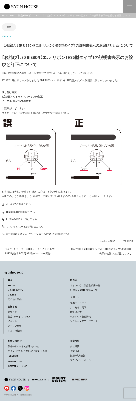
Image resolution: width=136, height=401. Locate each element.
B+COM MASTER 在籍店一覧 (84, 290)
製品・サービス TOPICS (122, 241)
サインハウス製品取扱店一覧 (85, 285)
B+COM (11, 285)
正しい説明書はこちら (18, 204)
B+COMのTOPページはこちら (21, 219)
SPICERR (12, 294)
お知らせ (12, 312)
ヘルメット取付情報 (80, 316)
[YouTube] (6, 388)
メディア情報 (15, 326)
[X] (20, 388)
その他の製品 (15, 299)
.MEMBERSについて (17, 366)
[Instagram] (26, 388)
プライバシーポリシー (81, 360)
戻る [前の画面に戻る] (9, 27)
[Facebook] (13, 388)
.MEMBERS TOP (15, 361)
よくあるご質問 (78, 307)
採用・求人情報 (77, 355)
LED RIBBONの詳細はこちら (20, 212)
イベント (12, 321)
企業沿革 (74, 351)
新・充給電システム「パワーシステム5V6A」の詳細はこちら (38, 233)
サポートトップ (78, 303)
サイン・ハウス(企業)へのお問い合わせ (27, 351)
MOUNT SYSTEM (15, 290)
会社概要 (74, 346)
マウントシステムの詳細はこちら (24, 226)
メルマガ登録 (15, 330)
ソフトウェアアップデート (84, 321)
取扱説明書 (76, 312)
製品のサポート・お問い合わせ (23, 346)
